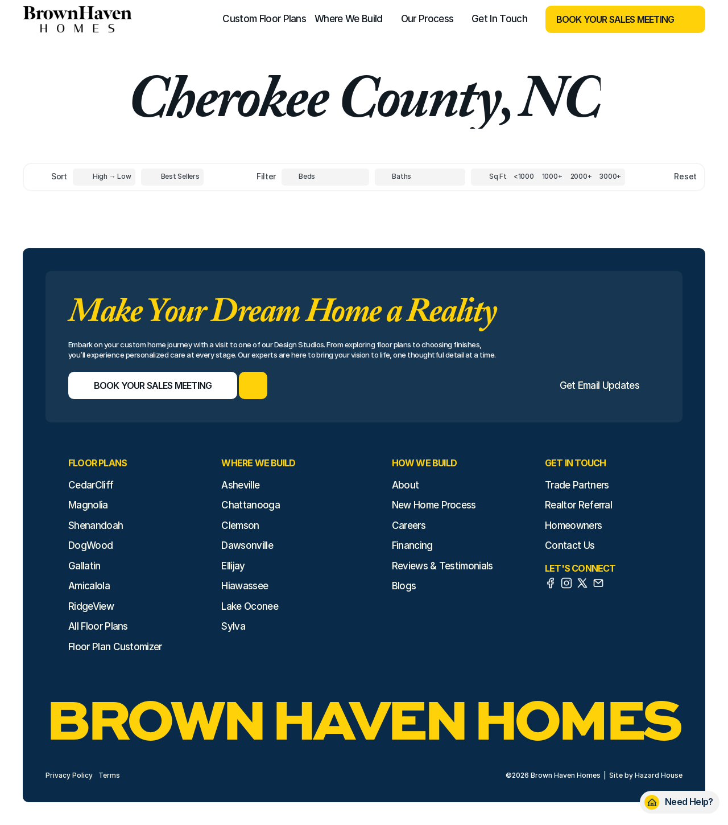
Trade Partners (577, 485)
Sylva (233, 626)
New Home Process (434, 505)
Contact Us (569, 545)
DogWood (90, 545)
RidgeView (91, 606)
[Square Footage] (524, 177)
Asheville (240, 485)
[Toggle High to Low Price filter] (104, 177)
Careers (408, 525)
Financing (412, 545)
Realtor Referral (578, 505)
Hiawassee (244, 586)
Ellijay (233, 566)
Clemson (240, 525)
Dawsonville (247, 545)
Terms (109, 775)
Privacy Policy (69, 775)
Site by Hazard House (645, 775)
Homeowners (573, 525)
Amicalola (89, 586)
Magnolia (88, 505)
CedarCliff (90, 485)
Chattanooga (250, 505)
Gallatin (84, 566)
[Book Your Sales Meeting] (611, 19)
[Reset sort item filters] (661, 177)
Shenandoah (95, 525)
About (405, 485)
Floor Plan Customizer (115, 646)
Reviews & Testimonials (442, 566)
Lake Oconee (249, 606)
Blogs (404, 586)
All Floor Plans (98, 626)
